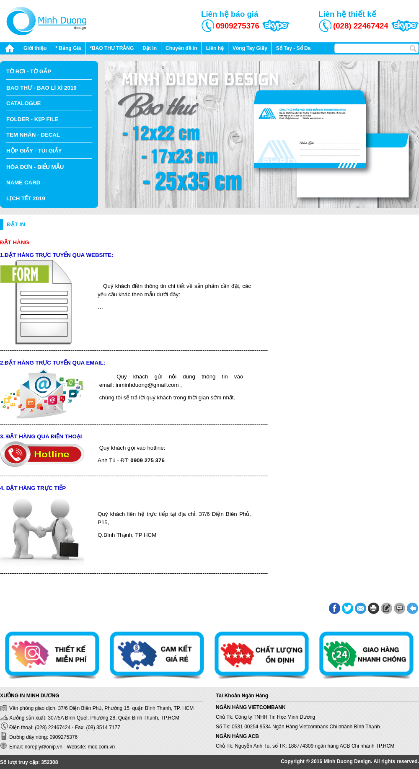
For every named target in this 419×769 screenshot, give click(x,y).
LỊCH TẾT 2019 (25, 198)
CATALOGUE (23, 103)
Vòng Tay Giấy (250, 48)
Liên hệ (215, 48)
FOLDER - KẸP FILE (32, 119)
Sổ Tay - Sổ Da (293, 48)
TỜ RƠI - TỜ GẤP (28, 71)
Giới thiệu (35, 48)
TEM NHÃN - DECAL (33, 135)
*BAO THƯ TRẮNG (112, 48)
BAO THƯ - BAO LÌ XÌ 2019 (41, 88)
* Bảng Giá (68, 48)
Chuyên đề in (181, 48)
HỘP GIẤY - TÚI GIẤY (34, 151)
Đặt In (149, 48)
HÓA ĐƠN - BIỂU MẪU (35, 167)
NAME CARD (23, 182)
